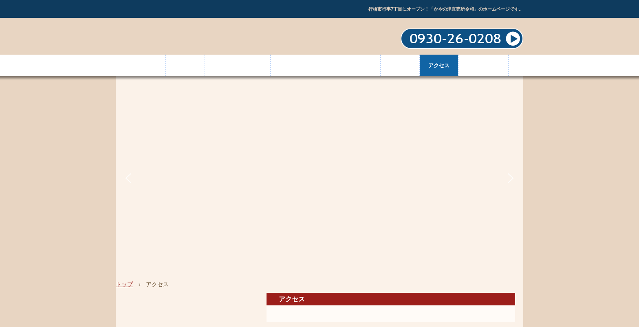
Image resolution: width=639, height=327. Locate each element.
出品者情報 (358, 65)
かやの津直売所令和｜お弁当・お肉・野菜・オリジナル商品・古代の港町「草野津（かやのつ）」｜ (177, 37)
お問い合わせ (483, 65)
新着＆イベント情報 (237, 65)
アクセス (439, 65)
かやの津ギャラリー (303, 65)
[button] (128, 178)
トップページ (140, 65)
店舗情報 (185, 65)
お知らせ (399, 65)
